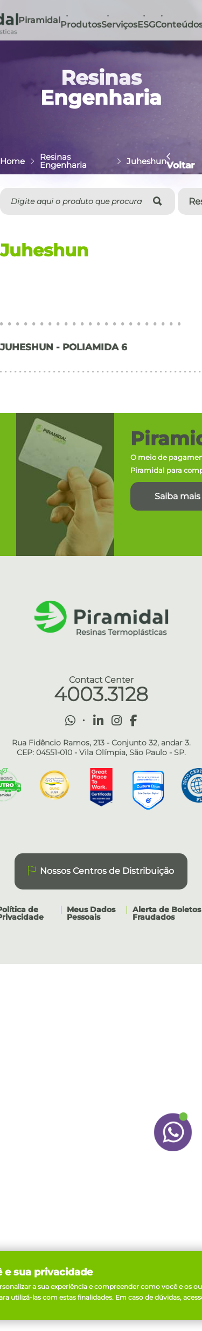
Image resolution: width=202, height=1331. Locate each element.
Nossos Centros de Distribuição (101, 871)
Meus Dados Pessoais (91, 913)
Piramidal (39, 20)
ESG (146, 24)
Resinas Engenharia (63, 161)
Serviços (119, 24)
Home (12, 161)
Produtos (80, 24)
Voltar (181, 161)
